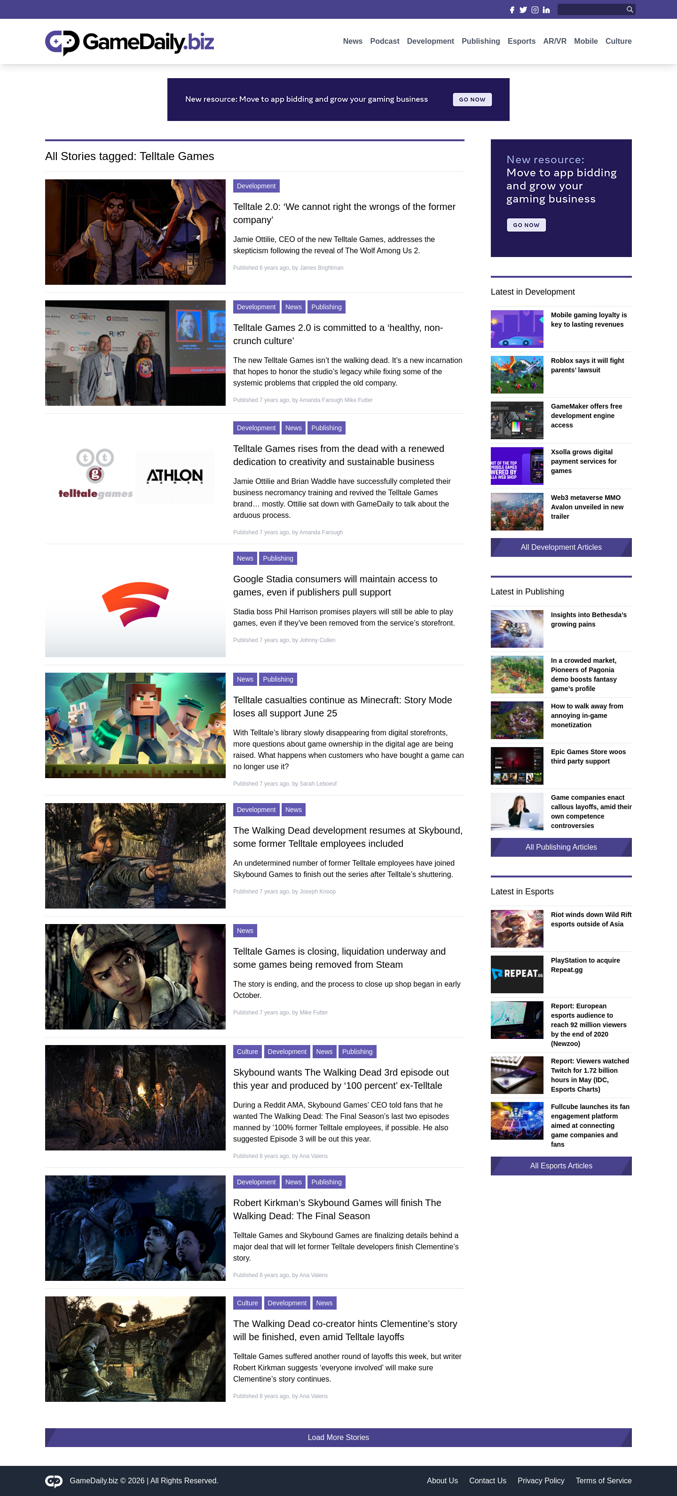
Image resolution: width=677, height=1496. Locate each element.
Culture (619, 41)
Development (430, 41)
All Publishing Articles (561, 847)
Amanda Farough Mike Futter (336, 400)
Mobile (586, 41)
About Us (442, 1481)
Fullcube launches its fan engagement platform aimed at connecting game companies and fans (590, 1125)
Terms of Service (604, 1481)
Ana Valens (313, 1156)
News (353, 41)
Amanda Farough (321, 532)
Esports (522, 41)
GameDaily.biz (94, 1481)
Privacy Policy (541, 1481)
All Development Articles (561, 547)
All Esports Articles (561, 1166)
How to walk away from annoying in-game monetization (587, 715)
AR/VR (555, 41)
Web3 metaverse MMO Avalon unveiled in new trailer (587, 507)
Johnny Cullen (317, 640)
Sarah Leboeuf (318, 783)
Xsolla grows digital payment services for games (584, 461)
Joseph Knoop (317, 891)
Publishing (481, 41)
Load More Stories (339, 1437)
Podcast (384, 41)
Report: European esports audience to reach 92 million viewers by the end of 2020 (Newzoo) (589, 1024)
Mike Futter (313, 1012)
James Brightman (321, 268)
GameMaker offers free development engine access (586, 415)
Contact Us (487, 1481)
